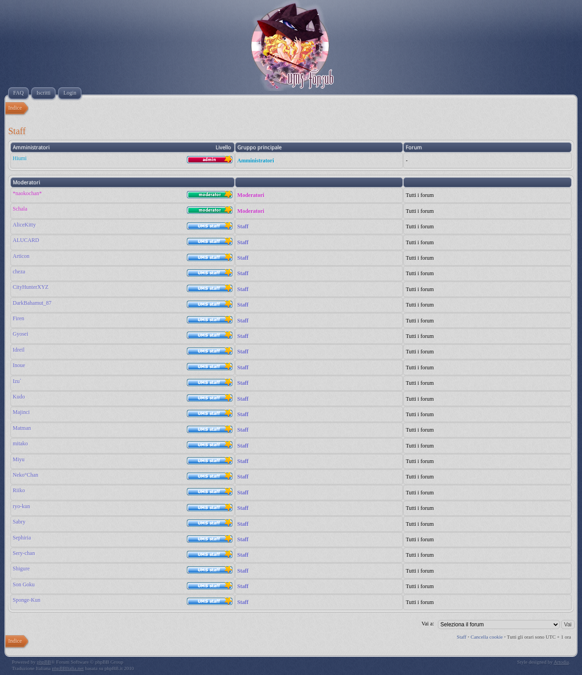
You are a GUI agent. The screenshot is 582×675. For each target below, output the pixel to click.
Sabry (19, 522)
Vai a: (427, 623)
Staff (243, 226)
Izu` (17, 381)
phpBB (44, 662)
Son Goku (24, 584)
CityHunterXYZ (31, 287)
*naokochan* (27, 193)
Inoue (19, 365)
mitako (20, 443)
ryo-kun (21, 506)
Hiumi (20, 158)
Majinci (21, 412)
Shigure (21, 568)
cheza (19, 271)
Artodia (561, 662)
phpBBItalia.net (68, 668)
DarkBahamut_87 (32, 303)
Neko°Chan (25, 475)
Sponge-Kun (26, 600)
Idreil (19, 350)
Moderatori (250, 195)
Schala (20, 209)
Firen (18, 318)
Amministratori (255, 160)
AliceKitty (24, 225)
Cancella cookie (487, 637)
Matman (22, 428)
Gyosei (20, 334)
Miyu (19, 459)
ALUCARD (26, 240)
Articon (21, 256)
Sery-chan (24, 553)
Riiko (19, 490)
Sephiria (22, 537)
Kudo (19, 396)
